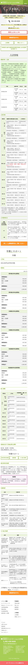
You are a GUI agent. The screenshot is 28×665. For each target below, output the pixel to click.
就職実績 (16, 607)
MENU (25, 3)
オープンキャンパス (5, 603)
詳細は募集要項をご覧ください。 (9, 449)
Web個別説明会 (4, 611)
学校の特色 (17, 603)
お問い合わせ (4, 624)
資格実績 (16, 609)
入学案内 (17, 612)
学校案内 (17, 601)
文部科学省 (12, 543)
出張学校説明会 (4, 607)
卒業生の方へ (4, 630)
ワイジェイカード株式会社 (16, 581)
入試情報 (7, 42)
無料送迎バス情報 (5, 613)
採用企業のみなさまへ (6, 628)
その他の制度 (23, 457)
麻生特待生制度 (5, 457)
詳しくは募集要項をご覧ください (14, 243)
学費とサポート (20, 42)
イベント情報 (4, 601)
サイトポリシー (4, 632)
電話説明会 (3, 609)
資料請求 (3, 626)
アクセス (3, 622)
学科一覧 (16, 605)
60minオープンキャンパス (6, 605)
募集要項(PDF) (14, 37)
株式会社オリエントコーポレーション (18, 583)
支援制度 (14, 457)
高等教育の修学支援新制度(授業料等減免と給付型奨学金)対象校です (14, 48)
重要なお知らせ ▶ (14, 32)
